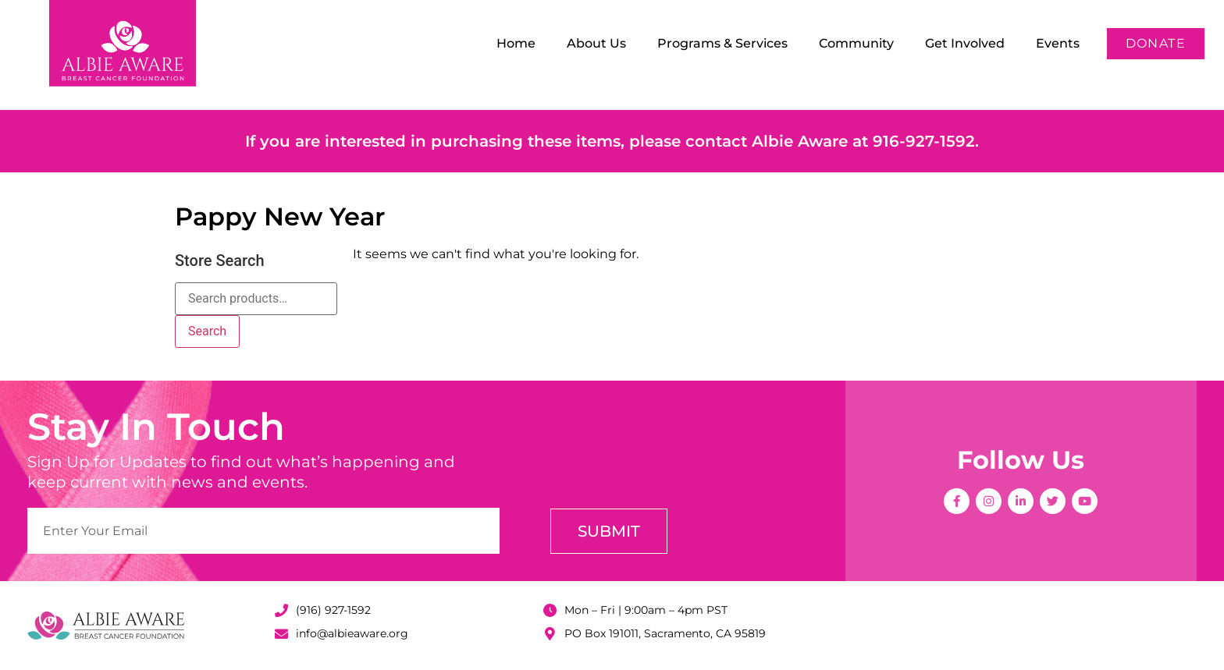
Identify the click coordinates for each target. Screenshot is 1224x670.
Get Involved (965, 43)
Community (856, 43)
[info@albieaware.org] (281, 633)
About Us (596, 43)
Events (1058, 43)
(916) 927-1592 (333, 610)
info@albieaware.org (352, 633)
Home (516, 43)
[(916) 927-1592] (281, 610)
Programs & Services (722, 43)
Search (207, 331)
